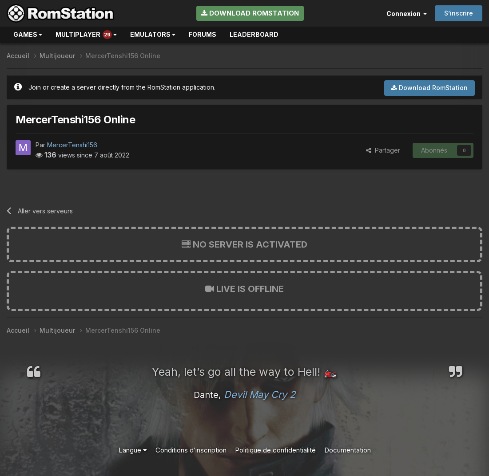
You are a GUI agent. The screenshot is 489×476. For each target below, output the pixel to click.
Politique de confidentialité (275, 450)
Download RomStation (250, 13)
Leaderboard (254, 34)
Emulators (152, 34)
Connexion (406, 13)
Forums (202, 34)
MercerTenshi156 (72, 145)
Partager (383, 150)
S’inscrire (458, 13)
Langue (133, 450)
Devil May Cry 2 (259, 394)
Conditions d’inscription (191, 450)
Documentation (347, 450)
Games (27, 34)
